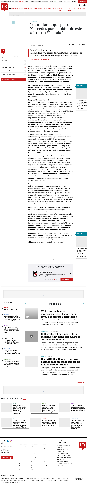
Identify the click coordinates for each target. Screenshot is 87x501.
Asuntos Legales (23, 446)
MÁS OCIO (79, 382)
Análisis (6, 307)
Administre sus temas (8, 79)
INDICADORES (77, 8)
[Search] (74, 5)
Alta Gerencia (34, 444)
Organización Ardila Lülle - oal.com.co (79, 480)
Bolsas (6, 325)
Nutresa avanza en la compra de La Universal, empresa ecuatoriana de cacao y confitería (12, 318)
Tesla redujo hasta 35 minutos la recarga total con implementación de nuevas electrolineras (12, 352)
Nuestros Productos (62, 449)
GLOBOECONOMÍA (37, 8)
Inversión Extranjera (31, 13)
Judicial (44, 418)
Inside (44, 460)
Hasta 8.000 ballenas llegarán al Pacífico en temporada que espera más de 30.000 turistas (60, 362)
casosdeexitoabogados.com (9, 480)
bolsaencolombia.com (62, 478)
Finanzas (21, 456)
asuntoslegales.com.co (7, 478)
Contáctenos (60, 451)
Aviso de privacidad (62, 453)
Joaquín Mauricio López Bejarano (38, 59)
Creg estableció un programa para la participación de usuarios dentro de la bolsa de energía (49, 409)
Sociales (21, 469)
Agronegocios (23, 444)
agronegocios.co (20, 478)
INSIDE (83, 8)
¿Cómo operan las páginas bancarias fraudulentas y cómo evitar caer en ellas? (78, 408)
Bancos (63, 13)
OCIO (31, 8)
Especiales (34, 454)
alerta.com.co (5, 482)
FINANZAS (14, 8)
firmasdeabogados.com (47, 478)
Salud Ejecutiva (47, 465)
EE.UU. (14, 403)
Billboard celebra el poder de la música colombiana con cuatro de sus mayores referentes (60, 337)
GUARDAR (81, 44)
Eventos (45, 454)
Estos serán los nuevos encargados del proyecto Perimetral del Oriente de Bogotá (12, 364)
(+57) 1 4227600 (5, 452)
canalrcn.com (39, 480)
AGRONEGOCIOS (47, 8)
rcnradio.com (48, 480)
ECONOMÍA (20, 8)
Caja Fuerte (34, 446)
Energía (44, 403)
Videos (33, 469)
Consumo (21, 450)
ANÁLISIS (54, 8)
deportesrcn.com (15, 482)
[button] (30, 274)
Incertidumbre (43, 13)
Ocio (14, 418)
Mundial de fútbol (71, 13)
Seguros (50, 13)
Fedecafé (56, 13)
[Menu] (10, 8)
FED (78, 13)
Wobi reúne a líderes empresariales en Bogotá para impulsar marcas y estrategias (59, 314)
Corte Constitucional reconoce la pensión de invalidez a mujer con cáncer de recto (49, 423)
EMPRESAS (26, 8)
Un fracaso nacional (10, 309)
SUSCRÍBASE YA (66, 279)
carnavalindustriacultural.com (26, 480)
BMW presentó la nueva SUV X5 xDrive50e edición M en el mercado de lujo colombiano (12, 341)
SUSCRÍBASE (82, 1)
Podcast (21, 465)
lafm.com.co (67, 480)
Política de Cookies (62, 461)
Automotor (7, 336)
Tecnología (74, 418)
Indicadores (22, 460)
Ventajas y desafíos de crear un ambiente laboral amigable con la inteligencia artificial (77, 424)
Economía (45, 450)
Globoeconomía (47, 456)
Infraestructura (35, 460)
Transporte (7, 359)
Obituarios (34, 461)
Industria (6, 314)
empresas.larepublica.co (32, 478)
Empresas (22, 454)
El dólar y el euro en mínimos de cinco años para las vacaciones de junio (11, 330)
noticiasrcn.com (58, 480)
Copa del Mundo (14, 15)
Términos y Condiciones (63, 455)
